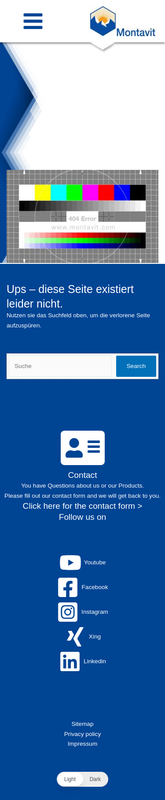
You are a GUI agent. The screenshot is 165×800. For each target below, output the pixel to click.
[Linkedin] (82, 661)
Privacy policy (82, 734)
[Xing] (82, 637)
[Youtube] (82, 563)
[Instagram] (82, 612)
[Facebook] (82, 587)
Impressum (83, 743)
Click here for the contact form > (83, 506)
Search (136, 366)
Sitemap (82, 724)
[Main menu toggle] (33, 21)
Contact (82, 475)
